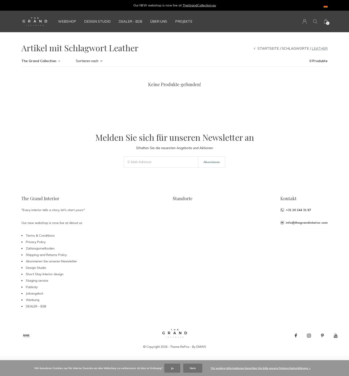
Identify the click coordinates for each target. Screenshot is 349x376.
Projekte (183, 21)
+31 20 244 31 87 (298, 210)
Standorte (183, 198)
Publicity (32, 287)
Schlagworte (295, 48)
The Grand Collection (38, 61)
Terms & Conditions (40, 235)
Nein (193, 368)
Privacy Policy (36, 242)
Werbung (32, 300)
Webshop (67, 21)
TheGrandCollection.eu (199, 5)
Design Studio (97, 21)
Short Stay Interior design (44, 274)
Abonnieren (211, 162)
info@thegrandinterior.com (307, 223)
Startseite (268, 48)
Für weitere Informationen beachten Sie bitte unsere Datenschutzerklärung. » (260, 368)
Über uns (158, 21)
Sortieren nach (87, 61)
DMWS (201, 346)
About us (75, 223)
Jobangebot (34, 293)
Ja (172, 368)
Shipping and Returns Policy (46, 255)
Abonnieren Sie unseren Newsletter (51, 261)
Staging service (37, 281)
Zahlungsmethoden (40, 248)
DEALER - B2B (130, 21)
